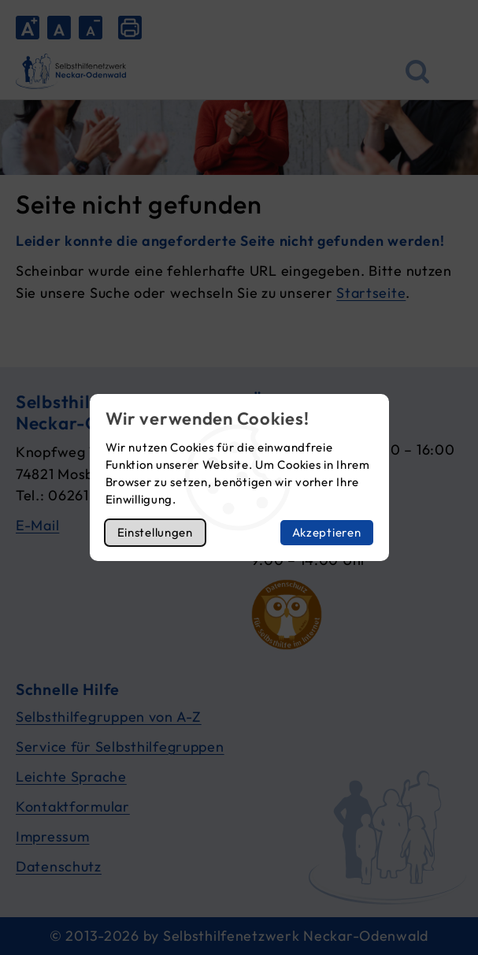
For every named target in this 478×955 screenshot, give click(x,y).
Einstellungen (155, 532)
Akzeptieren (326, 532)
